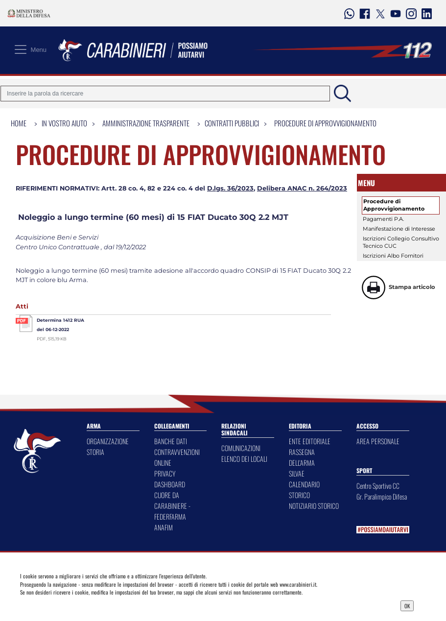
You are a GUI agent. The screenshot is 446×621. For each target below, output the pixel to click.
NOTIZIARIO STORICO (314, 506)
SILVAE (297, 473)
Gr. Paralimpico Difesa (381, 496)
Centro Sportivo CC (377, 485)
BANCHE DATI (170, 441)
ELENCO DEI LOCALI (244, 459)
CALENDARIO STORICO (304, 489)
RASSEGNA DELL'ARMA (302, 457)
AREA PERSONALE (377, 441)
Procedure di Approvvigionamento (325, 123)
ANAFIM (163, 527)
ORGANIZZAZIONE (108, 441)
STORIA (95, 452)
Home (18, 123)
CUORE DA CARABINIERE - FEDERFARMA (172, 506)
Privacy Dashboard (71, 604)
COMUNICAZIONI (240, 448)
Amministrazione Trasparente (145, 123)
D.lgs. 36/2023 (230, 188)
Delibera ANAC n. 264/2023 (302, 188)
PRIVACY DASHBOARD (169, 478)
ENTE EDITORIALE (309, 441)
